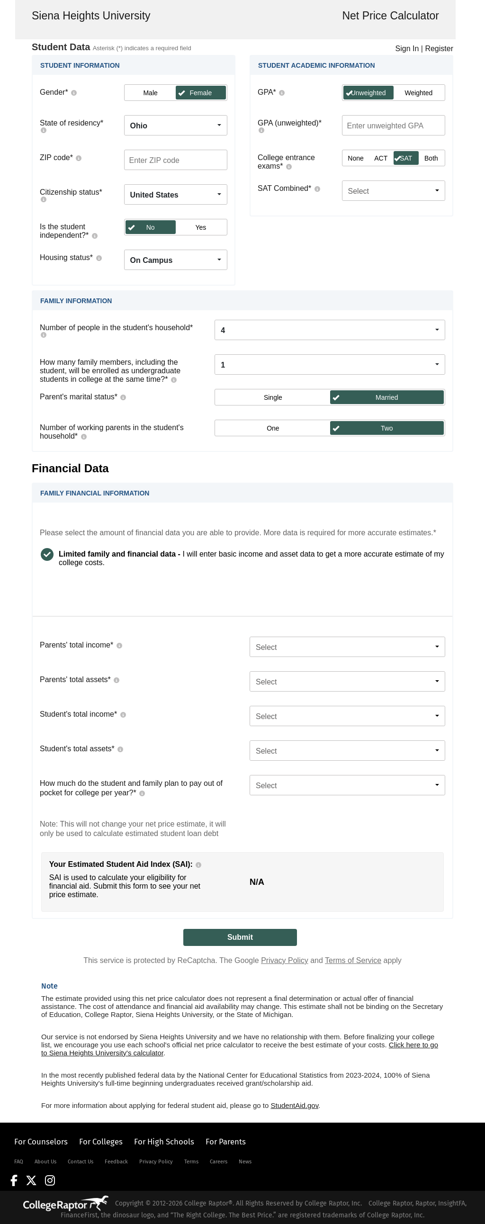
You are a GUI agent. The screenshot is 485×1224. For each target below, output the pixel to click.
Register (439, 49)
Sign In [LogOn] (407, 49)
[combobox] (176, 125)
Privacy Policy (284, 960)
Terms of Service (353, 960)
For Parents (226, 1141)
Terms (191, 1162)
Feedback (116, 1162)
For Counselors (41, 1141)
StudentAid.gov (294, 1105)
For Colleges (101, 1141)
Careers (218, 1162)
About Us (45, 1162)
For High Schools (164, 1141)
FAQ (18, 1162)
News (245, 1162)
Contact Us (80, 1162)
